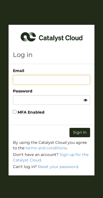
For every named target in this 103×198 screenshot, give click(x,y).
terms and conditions (46, 147)
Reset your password (58, 166)
